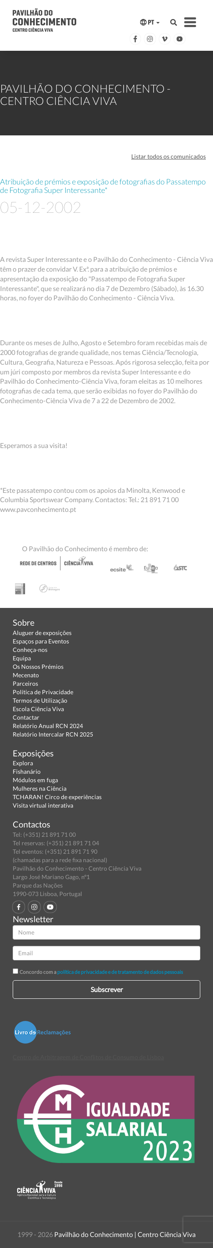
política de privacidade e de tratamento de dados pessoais (120, 972)
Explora (23, 763)
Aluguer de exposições (42, 632)
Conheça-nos (30, 649)
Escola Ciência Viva (38, 708)
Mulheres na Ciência (39, 788)
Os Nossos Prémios (38, 666)
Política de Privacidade (43, 691)
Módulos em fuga (35, 779)
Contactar (26, 717)
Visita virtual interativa (43, 805)
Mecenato (26, 675)
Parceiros (25, 683)
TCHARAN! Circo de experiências (57, 796)
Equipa (22, 658)
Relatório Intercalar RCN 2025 (53, 734)
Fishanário (27, 771)
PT (150, 22)
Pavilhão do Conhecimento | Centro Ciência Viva (125, 1234)
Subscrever (107, 989)
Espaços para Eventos (41, 641)
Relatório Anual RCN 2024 (48, 725)
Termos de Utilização (40, 700)
